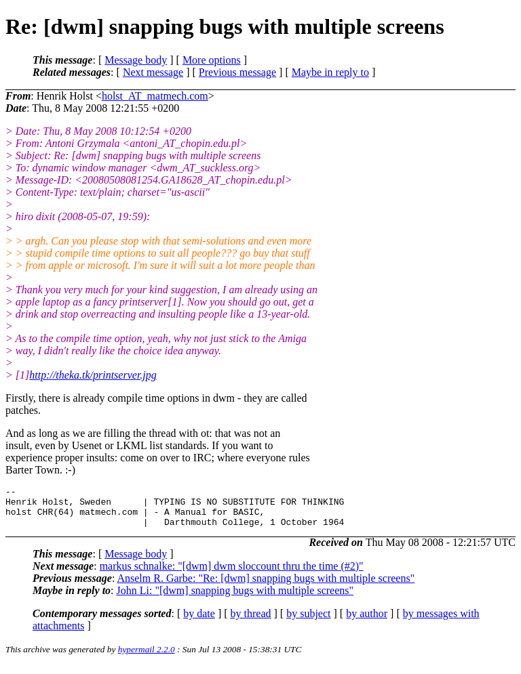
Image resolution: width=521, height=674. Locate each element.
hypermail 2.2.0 (146, 657)
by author (366, 621)
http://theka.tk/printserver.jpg (93, 375)
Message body (135, 60)
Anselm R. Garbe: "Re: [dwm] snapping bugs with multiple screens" (265, 586)
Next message (153, 72)
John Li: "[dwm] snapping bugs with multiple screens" (235, 598)
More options (211, 60)
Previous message (237, 72)
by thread (251, 621)
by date (199, 621)
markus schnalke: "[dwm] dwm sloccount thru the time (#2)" (232, 574)
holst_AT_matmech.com (155, 96)
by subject (308, 621)
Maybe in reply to (330, 72)
